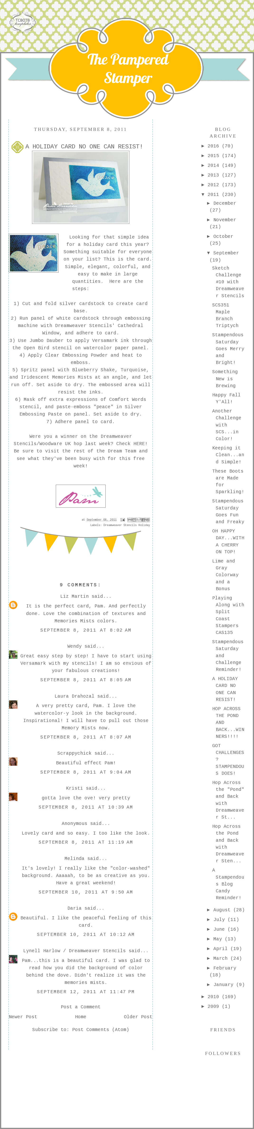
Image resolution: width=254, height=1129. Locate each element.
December (224, 203)
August (223, 910)
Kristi (74, 788)
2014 (215, 165)
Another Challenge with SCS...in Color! (226, 425)
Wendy (74, 646)
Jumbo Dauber (46, 340)
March (221, 958)
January (224, 984)
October (223, 236)
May (219, 939)
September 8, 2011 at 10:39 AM (86, 807)
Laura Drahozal (74, 696)
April (221, 949)
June (220, 929)
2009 (215, 1006)
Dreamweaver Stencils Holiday (126, 525)
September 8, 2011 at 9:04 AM (86, 772)
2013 (215, 175)
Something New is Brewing (225, 379)
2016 (215, 146)
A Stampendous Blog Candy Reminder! (228, 884)
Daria (74, 908)
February (224, 968)
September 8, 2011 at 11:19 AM (86, 842)
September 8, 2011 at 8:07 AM (86, 737)
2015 (215, 156)
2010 (215, 997)
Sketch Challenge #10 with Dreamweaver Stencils (228, 282)
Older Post (138, 1017)
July (220, 919)
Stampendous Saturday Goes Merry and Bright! (228, 348)
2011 (215, 194)
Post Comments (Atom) (100, 1029)
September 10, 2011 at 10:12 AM (86, 934)
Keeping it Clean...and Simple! (228, 455)
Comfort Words (127, 399)
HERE (139, 444)
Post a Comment (81, 1007)
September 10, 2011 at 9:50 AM (86, 892)
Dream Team (122, 451)
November (224, 220)
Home (80, 1017)
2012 (215, 185)
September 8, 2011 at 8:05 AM (86, 680)
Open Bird (38, 348)
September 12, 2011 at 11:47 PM (86, 992)
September (226, 253)
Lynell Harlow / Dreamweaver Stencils (74, 951)
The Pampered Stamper (127, 68)
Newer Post (23, 1017)
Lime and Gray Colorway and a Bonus (225, 575)
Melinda (75, 858)
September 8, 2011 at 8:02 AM (86, 630)
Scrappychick (74, 753)
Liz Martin (74, 596)
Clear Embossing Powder (76, 355)
